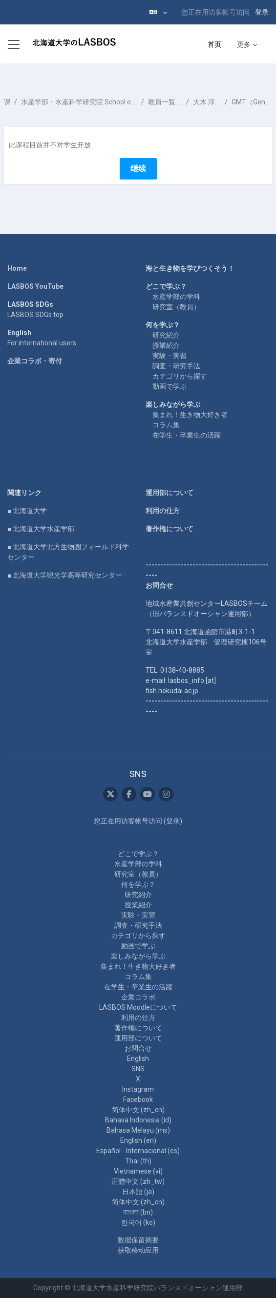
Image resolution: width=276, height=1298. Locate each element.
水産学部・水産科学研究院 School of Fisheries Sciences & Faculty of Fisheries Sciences (79, 102)
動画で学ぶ (169, 386)
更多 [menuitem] (244, 44)
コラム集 (166, 425)
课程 (7, 102)
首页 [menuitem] (214, 44)
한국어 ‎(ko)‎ (138, 1222)
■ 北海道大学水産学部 (40, 529)
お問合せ (138, 1048)
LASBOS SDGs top (35, 315)
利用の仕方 (163, 511)
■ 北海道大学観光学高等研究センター (64, 575)
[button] (158, 12)
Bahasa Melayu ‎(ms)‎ (138, 1130)
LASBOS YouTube (35, 286)
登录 (262, 12)
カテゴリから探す (179, 376)
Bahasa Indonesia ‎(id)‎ (138, 1120)
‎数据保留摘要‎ (138, 1240)
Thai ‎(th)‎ (138, 1161)
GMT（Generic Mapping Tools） (252, 102)
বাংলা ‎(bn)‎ (138, 1212)
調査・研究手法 (176, 366)
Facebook (138, 1099)
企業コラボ (138, 997)
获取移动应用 (138, 1250)
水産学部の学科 (176, 296)
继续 (138, 168)
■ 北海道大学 (27, 511)
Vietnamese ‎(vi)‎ (138, 1171)
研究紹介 (166, 335)
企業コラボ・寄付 (34, 361)
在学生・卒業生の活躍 (186, 435)
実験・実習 (169, 355)
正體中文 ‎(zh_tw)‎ (138, 1181)
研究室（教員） (176, 307)
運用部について (169, 493)
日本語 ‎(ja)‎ (138, 1192)
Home (17, 268)
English (138, 1058)
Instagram (138, 1089)
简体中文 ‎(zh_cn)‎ (138, 1110)
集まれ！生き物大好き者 (190, 415)
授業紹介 (166, 345)
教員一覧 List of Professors (165, 102)
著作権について (169, 529)
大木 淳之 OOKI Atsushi (207, 102)
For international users (41, 343)
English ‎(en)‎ (138, 1140)
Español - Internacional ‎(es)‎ (138, 1151)
